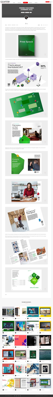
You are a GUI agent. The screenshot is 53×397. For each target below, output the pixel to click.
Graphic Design (27, 12)
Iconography (22, 12)
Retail (30, 12)
